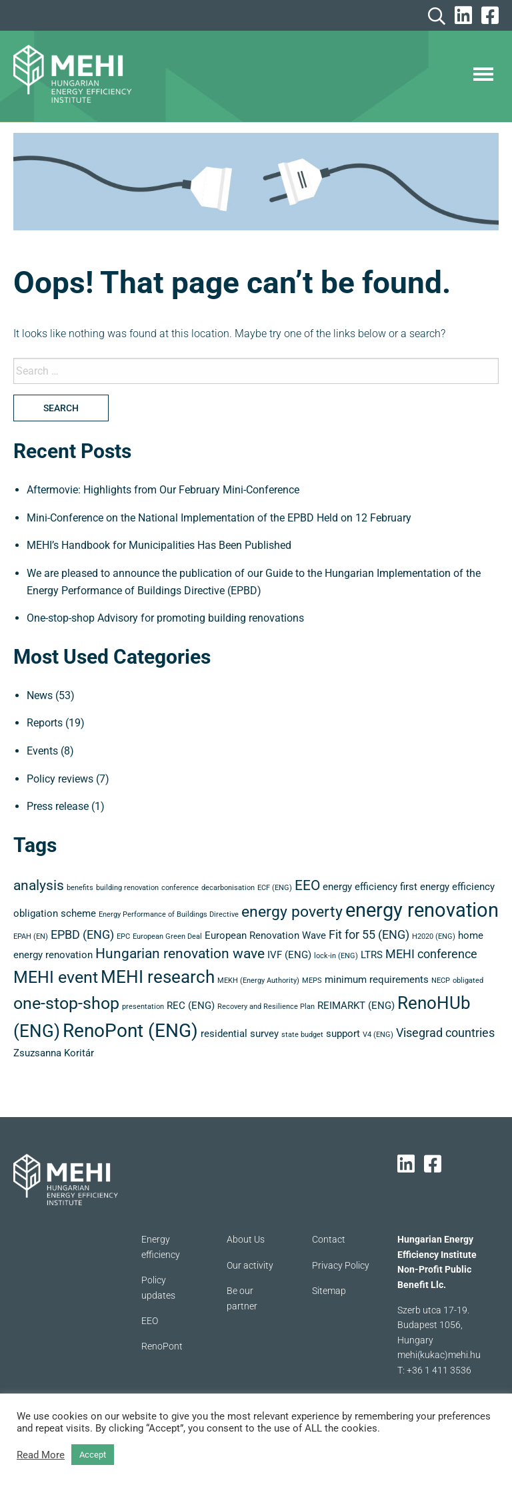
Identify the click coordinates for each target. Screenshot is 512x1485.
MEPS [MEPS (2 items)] (312, 980)
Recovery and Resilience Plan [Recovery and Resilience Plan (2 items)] (266, 1006)
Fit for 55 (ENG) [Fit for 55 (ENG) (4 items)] (369, 934)
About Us (246, 1239)
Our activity (250, 1265)
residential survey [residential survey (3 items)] (240, 1034)
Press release (58, 806)
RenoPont (162, 1346)
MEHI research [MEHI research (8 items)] (158, 977)
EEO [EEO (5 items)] (307, 885)
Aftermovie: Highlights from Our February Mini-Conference (163, 489)
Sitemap (329, 1290)
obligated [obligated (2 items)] (468, 980)
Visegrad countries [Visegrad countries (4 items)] (445, 1033)
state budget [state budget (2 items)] (302, 1034)
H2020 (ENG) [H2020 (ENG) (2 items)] (433, 936)
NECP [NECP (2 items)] (440, 980)
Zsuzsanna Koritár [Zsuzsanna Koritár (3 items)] (53, 1053)
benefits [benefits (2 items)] (80, 887)
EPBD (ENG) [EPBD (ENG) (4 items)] (82, 934)
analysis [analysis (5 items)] (38, 885)
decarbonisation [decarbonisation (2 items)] (228, 887)
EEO (149, 1320)
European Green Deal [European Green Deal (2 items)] (167, 936)
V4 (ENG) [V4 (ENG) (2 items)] (378, 1034)
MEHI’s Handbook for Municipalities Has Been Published (159, 545)
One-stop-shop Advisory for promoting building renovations (165, 618)
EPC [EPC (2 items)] (123, 936)
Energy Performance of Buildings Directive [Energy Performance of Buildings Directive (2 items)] (169, 914)
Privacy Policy (340, 1265)
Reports (45, 722)
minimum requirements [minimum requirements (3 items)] (377, 980)
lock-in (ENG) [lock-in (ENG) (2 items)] (336, 955)
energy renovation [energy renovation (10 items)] (422, 910)
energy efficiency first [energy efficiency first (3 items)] (370, 887)
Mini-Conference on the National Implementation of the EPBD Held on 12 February (219, 517)
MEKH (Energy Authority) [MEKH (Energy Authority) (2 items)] (258, 980)
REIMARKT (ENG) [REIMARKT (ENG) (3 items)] (356, 1006)
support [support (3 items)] (343, 1034)
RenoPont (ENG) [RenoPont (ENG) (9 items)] (130, 1031)
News (40, 695)
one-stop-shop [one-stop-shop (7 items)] (66, 1003)
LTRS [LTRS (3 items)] (372, 955)
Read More (41, 1455)
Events (42, 751)
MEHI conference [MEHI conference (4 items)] (431, 954)
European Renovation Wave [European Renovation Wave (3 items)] (265, 935)
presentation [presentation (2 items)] (143, 1006)
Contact (328, 1239)
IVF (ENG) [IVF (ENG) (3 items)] (289, 955)
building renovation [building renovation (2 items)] (127, 887)
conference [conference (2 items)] (180, 887)
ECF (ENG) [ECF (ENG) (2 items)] (274, 887)
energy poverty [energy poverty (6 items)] (292, 912)
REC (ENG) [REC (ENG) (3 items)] (191, 1006)
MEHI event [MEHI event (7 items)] (55, 977)
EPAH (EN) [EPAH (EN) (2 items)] (30, 936)
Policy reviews (60, 779)
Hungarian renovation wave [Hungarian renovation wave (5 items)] (180, 953)
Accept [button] (92, 1455)
